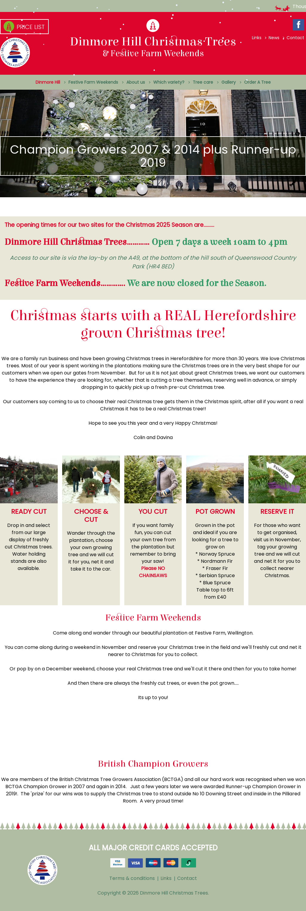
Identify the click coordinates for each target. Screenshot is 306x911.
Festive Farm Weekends (93, 82)
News (274, 38)
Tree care (203, 82)
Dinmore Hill (48, 82)
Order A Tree (257, 82)
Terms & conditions (132, 878)
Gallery (228, 82)
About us (135, 82)
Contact (295, 38)
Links (256, 38)
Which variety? (168, 82)
